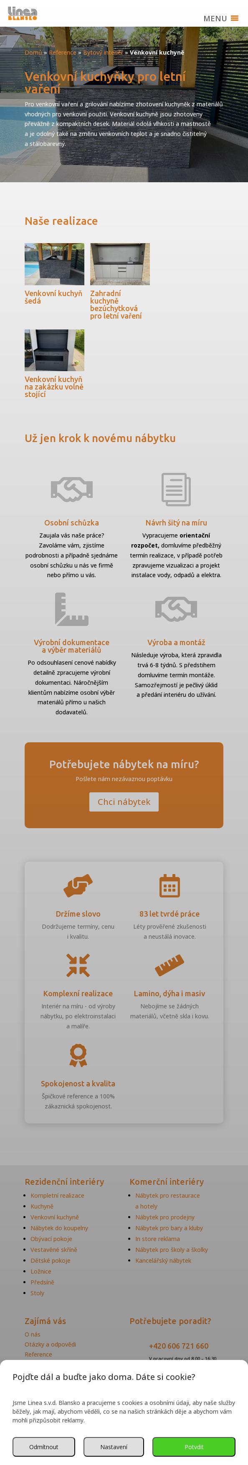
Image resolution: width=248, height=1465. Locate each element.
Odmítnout (43, 1447)
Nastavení (113, 1447)
